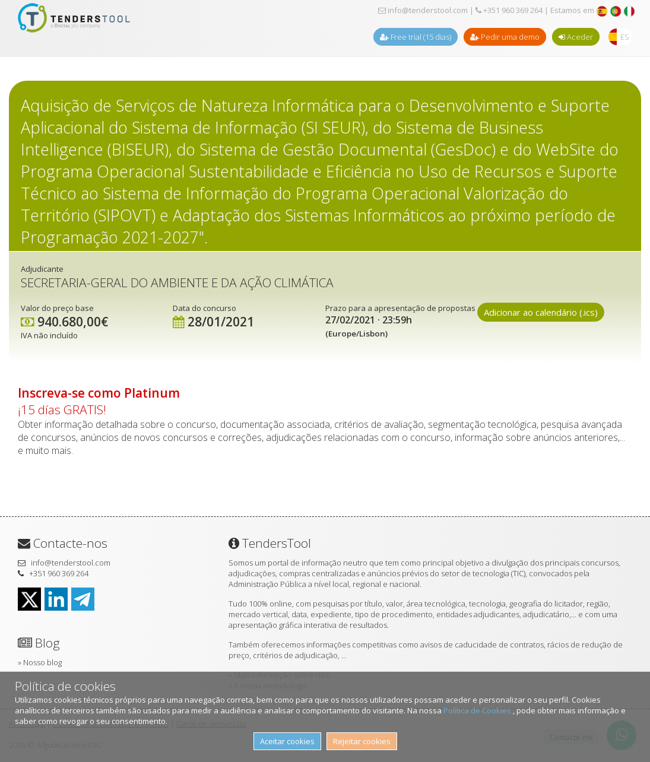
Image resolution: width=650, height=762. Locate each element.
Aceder (576, 36)
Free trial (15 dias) (415, 36)
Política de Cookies (478, 710)
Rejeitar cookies (362, 741)
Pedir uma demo (505, 36)
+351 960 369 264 (509, 10)
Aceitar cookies (287, 741)
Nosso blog (42, 662)
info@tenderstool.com (423, 10)
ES (624, 36)
